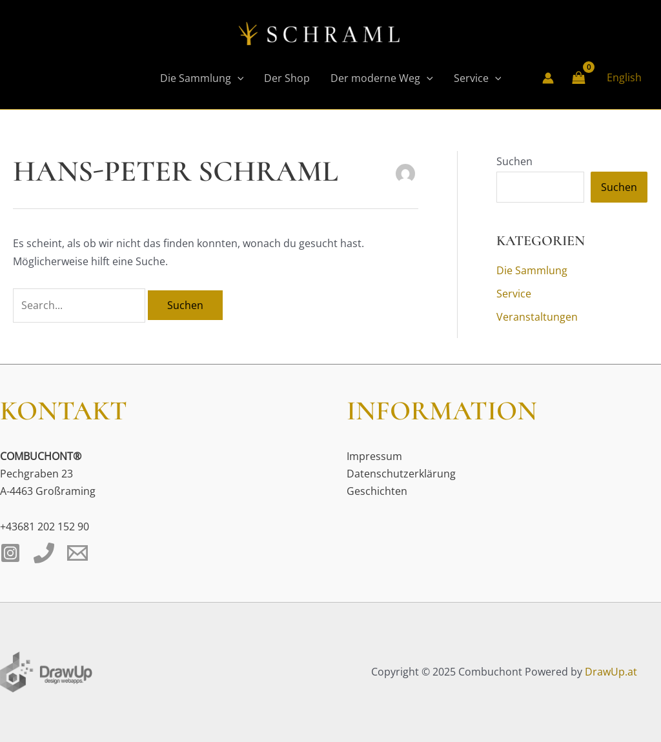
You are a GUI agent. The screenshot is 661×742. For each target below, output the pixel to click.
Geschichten (377, 491)
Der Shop (287, 78)
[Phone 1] (44, 553)
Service (478, 78)
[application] (237, 78)
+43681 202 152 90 (44, 526)
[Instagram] (10, 553)
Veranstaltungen (537, 317)
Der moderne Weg (381, 78)
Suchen (514, 161)
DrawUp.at (611, 672)
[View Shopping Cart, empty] (579, 78)
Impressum (374, 456)
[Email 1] (77, 553)
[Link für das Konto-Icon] (548, 78)
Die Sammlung (202, 78)
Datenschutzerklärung (401, 473)
